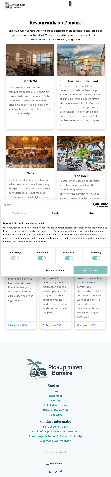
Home (55, 391)
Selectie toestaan (55, 270)
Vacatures (55, 414)
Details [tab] (55, 213)
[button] (70, 3)
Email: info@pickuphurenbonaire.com (55, 431)
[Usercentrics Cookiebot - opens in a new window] (95, 205)
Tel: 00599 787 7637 (55, 426)
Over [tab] (91, 213)
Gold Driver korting (55, 405)
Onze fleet (55, 396)
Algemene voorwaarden (55, 441)
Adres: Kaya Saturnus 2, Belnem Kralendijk (55, 436)
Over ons (55, 400)
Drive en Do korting (55, 410)
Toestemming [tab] (19, 213)
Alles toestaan (90, 270)
